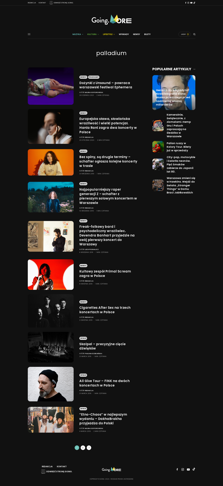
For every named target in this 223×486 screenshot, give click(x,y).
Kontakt (42, 3)
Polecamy (94, 77)
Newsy (83, 77)
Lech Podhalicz (92, 249)
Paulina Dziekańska (93, 353)
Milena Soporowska (94, 92)
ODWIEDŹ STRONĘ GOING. (63, 3)
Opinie (83, 338)
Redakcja (32, 3)
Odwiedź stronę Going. (59, 471)
